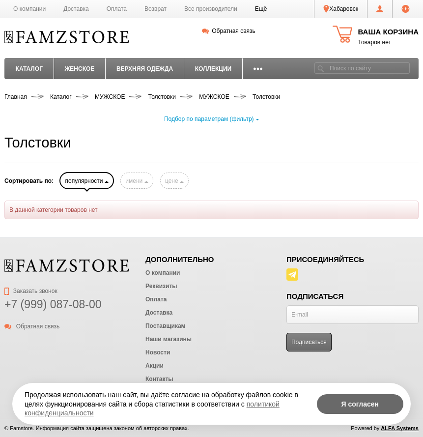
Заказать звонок (30, 291)
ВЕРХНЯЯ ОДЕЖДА (144, 68)
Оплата (117, 8)
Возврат (155, 8)
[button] (261, 9)
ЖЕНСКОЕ (79, 68)
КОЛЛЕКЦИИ (213, 68)
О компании (29, 8)
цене (174, 180)
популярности (86, 180)
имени (136, 180)
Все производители (210, 8)
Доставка (76, 8)
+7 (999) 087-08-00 (53, 304)
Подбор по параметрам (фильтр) (211, 119)
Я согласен (360, 404)
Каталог (29, 68)
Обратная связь (228, 31)
